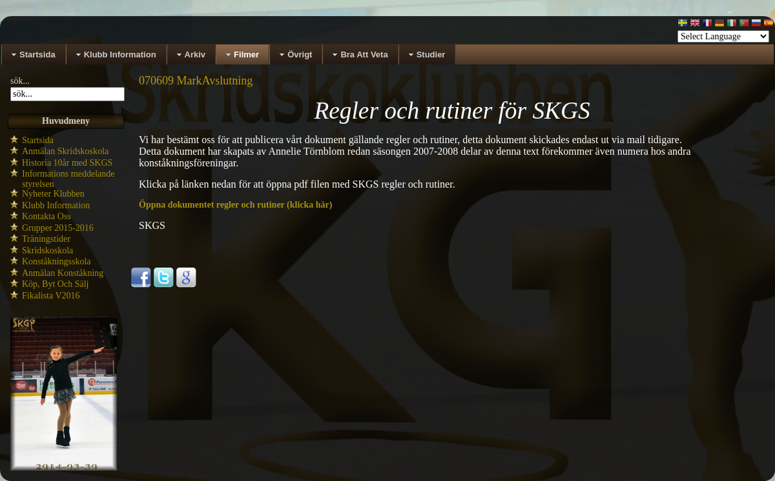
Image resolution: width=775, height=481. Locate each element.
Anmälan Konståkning (62, 273)
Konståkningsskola (56, 261)
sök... (20, 81)
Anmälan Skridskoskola (65, 151)
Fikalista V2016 (51, 295)
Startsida (38, 140)
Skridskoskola (47, 250)
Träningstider (46, 239)
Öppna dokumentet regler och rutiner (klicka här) (235, 205)
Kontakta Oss (46, 216)
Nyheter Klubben (53, 194)
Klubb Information (56, 205)
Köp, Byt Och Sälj (55, 284)
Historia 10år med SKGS (67, 163)
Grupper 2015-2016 (58, 228)
